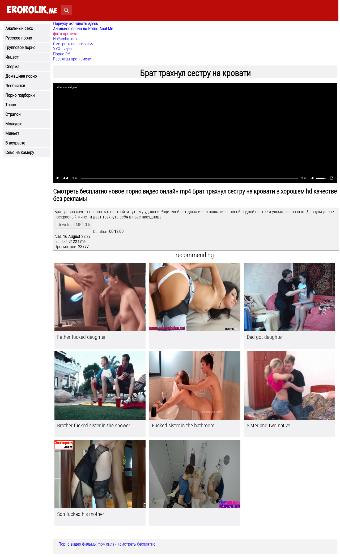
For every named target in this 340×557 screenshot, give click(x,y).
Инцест (12, 57)
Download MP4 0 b (73, 224)
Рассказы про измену (72, 59)
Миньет (12, 133)
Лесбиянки (15, 85)
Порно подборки (20, 95)
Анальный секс (19, 28)
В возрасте (15, 143)
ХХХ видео (62, 48)
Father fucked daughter (81, 337)
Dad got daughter (265, 337)
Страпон (12, 114)
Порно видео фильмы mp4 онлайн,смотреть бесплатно (106, 544)
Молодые (13, 123)
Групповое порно (20, 47)
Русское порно (18, 38)
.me (32, 10)
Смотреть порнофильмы (74, 43)
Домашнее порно (21, 76)
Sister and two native (268, 425)
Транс (10, 104)
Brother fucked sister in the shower (93, 425)
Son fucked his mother (80, 514)
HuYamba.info (65, 38)
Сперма (12, 66)
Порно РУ (61, 53)
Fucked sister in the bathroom (183, 425)
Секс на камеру (19, 152)
